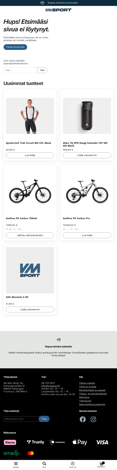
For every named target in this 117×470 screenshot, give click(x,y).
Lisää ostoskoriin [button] (87, 155)
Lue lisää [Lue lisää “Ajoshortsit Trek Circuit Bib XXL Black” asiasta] (30, 155)
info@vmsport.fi (50, 385)
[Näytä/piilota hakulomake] (44, 465)
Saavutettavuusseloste (92, 404)
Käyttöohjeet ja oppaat (92, 390)
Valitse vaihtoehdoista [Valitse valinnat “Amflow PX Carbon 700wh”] (30, 235)
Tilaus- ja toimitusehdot (93, 393)
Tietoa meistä (87, 383)
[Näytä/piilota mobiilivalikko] (16, 465)
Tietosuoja (85, 400)
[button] (101, 465)
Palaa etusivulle (15, 47)
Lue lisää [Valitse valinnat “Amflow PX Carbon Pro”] (87, 235)
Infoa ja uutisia (87, 386)
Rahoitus (84, 397)
